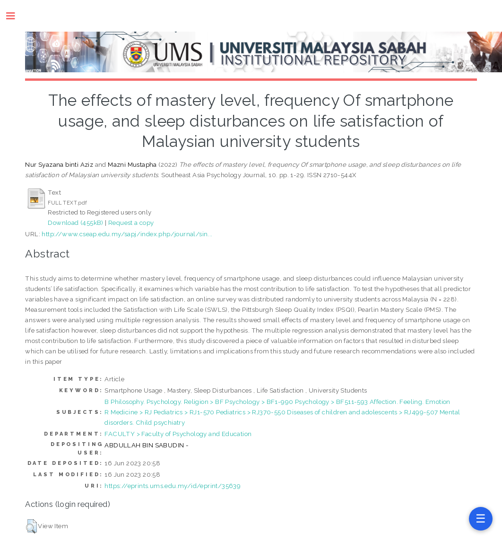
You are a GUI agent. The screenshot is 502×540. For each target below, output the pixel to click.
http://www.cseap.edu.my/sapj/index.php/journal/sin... (127, 234)
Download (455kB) (75, 222)
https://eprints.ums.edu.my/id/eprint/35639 (172, 485)
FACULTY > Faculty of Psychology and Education (177, 433)
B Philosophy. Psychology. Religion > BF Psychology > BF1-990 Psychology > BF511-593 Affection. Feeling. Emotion (277, 401)
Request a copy (131, 222)
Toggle (15, 16)
